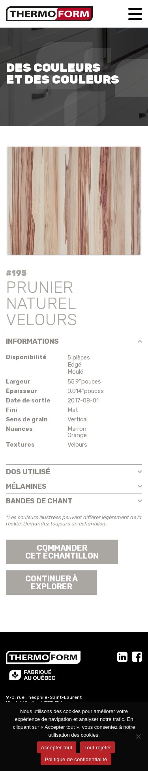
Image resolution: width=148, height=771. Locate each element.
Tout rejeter (97, 748)
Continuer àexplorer (51, 582)
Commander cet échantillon (62, 552)
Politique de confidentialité (76, 759)
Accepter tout (57, 748)
